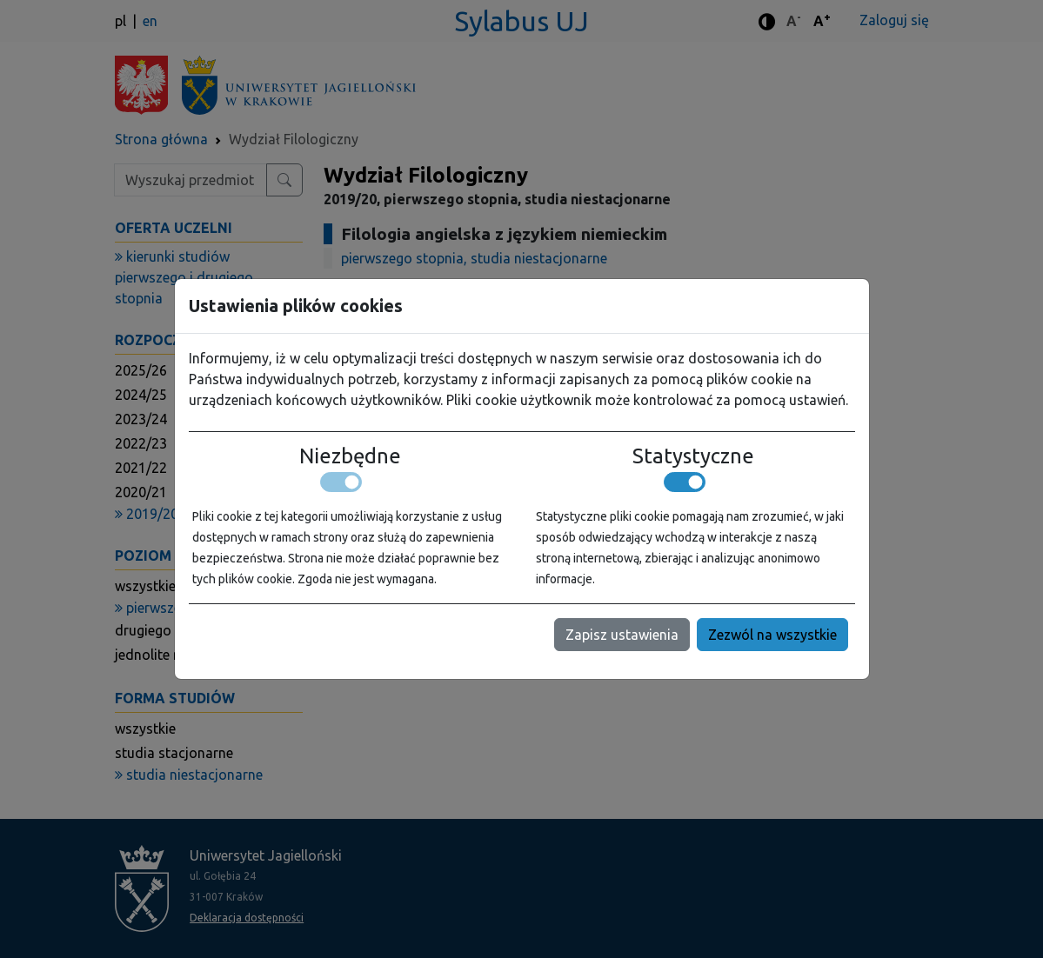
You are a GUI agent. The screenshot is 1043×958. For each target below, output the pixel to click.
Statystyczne (693, 456)
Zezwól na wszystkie (772, 634)
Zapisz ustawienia (622, 634)
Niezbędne (350, 456)
